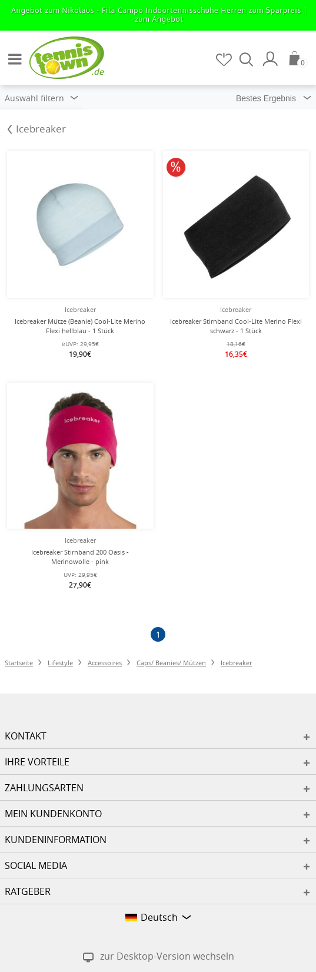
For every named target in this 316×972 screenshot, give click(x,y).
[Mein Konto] (272, 59)
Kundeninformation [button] (56, 839)
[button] (12, 54)
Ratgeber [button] (28, 891)
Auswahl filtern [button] (41, 98)
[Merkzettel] (225, 59)
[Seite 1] (158, 634)
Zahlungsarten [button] (44, 787)
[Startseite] (58, 57)
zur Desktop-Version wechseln (167, 956)
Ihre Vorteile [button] (37, 761)
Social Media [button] (36, 865)
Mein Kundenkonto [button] (53, 813)
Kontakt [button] (25, 735)
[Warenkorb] (298, 58)
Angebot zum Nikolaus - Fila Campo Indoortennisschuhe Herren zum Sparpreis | (159, 15)
